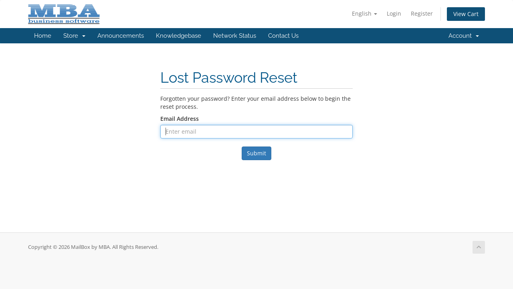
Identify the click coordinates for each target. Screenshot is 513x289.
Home (42, 35)
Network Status (234, 35)
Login (394, 13)
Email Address (179, 118)
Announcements (120, 35)
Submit (256, 153)
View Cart (466, 14)
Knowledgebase (178, 35)
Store (74, 35)
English (364, 13)
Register (422, 13)
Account (463, 35)
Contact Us (283, 35)
